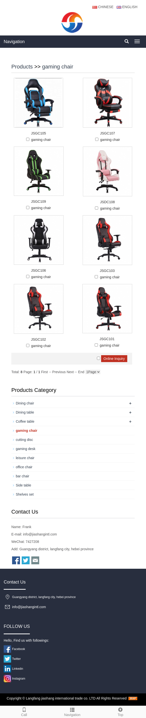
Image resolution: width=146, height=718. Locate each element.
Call (24, 711)
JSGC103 (107, 271)
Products (22, 67)
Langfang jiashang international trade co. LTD (60, 698)
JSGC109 (38, 201)
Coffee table (25, 421)
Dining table (25, 412)
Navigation (14, 41)
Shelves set (25, 494)
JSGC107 (107, 133)
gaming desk (25, 449)
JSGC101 (107, 339)
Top (120, 711)
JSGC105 (38, 133)
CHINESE (102, 7)
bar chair (22, 476)
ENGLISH (126, 7)
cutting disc (24, 440)
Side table (23, 485)
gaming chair (57, 67)
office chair (24, 467)
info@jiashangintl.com (40, 534)
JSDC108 (107, 202)
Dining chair (25, 403)
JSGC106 (38, 270)
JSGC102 (38, 339)
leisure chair (25, 458)
